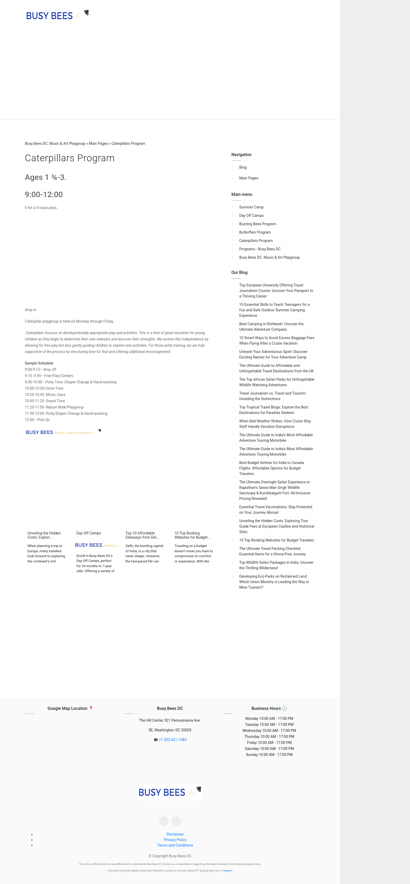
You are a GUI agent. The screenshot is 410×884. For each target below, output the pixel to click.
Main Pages (248, 178)
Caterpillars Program (256, 241)
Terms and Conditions (175, 845)
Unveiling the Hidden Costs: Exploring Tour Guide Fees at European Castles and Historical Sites (276, 526)
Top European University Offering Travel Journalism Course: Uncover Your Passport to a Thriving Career (276, 290)
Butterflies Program (255, 232)
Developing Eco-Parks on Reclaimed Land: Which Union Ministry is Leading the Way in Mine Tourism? (274, 581)
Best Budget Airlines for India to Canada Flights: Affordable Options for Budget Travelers (271, 468)
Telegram (227, 870)
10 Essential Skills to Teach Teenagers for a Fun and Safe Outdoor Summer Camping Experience (274, 310)
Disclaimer (175, 834)
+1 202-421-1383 (172, 740)
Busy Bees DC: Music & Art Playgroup (269, 257)
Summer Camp (251, 207)
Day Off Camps (251, 215)
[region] (170, 76)
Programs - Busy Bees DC (260, 249)
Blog (243, 167)
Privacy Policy (175, 840)
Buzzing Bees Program (257, 224)
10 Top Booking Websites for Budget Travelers (276, 540)
